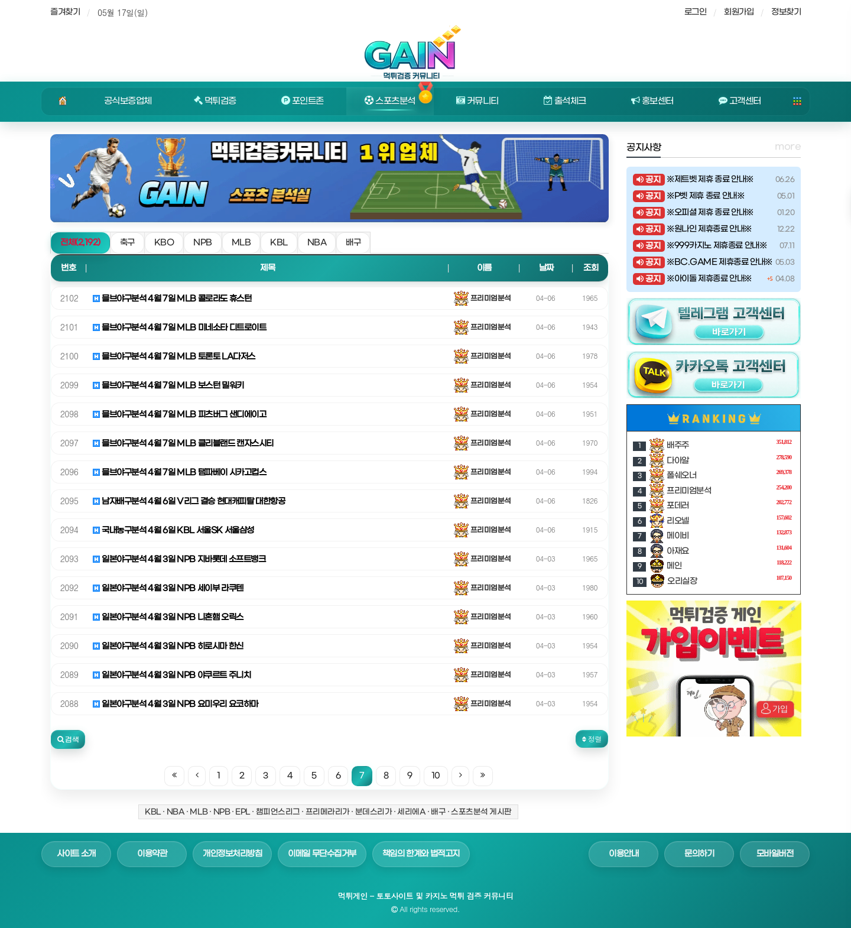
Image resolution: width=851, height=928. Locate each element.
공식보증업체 (128, 101)
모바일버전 (775, 854)
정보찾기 (786, 12)
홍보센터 (652, 101)
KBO (164, 243)
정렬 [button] (592, 739)
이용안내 (623, 854)
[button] (68, 739)
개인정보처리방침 (232, 854)
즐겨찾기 (65, 12)
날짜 (546, 268)
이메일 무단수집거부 (322, 854)
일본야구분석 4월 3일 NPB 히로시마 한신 (168, 646)
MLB (241, 243)
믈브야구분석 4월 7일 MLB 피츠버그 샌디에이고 (179, 415)
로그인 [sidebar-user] (695, 12)
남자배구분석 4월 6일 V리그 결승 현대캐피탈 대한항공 (189, 502)
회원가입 (738, 12)
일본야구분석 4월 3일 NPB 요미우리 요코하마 (175, 704)
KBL (279, 243)
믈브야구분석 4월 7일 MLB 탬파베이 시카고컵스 (179, 473)
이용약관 (152, 854)
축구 (127, 243)
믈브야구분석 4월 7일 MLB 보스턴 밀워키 (168, 386)
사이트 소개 (76, 854)
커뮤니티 (477, 101)
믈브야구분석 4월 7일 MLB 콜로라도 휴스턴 (172, 299)
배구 (353, 243)
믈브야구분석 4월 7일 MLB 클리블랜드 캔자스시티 (183, 444)
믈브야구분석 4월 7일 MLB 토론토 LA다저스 (174, 357)
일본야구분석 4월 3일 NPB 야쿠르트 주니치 (172, 675)
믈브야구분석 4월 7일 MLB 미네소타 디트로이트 (179, 328)
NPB (202, 243)
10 (435, 776)
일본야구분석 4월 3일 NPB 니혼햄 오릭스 (168, 617)
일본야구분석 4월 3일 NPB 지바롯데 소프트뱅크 (179, 559)
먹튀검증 (215, 101)
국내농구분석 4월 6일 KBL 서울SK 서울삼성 (173, 530)
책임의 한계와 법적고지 (421, 854)
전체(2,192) (80, 243)
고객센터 (740, 101)
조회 (590, 268)
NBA (317, 243)
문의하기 (699, 854)
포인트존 (302, 101)
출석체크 (565, 101)
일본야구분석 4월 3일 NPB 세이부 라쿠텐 (168, 588)
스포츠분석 (390, 101)
